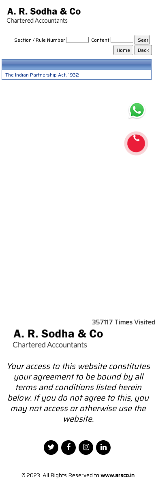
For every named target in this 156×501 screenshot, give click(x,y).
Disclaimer (132, 485)
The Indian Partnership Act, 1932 (42, 75)
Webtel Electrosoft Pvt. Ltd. (80, 485)
